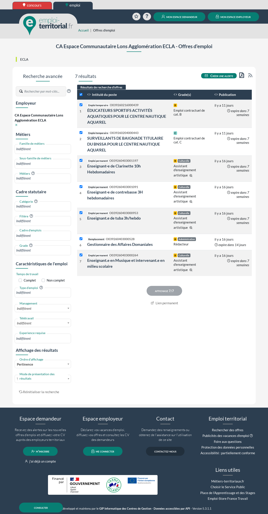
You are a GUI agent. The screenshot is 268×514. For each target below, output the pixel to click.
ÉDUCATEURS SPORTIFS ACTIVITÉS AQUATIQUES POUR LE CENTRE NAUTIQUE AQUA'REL (126, 116)
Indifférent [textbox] (24, 308)
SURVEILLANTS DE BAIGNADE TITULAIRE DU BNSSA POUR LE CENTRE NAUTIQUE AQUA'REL (125, 144)
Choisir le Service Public (228, 487)
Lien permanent (164, 303)
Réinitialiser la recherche (39, 392)
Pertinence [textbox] (25, 364)
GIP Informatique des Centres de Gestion (125, 508)
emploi (73, 5)
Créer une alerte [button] (219, 76)
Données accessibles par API (172, 508)
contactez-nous (165, 451)
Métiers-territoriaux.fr (227, 481)
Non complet (56, 280)
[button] (69, 91)
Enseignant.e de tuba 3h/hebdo (114, 218)
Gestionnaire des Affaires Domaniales (120, 244)
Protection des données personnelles (227, 447)
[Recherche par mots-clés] (45, 91)
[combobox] (43, 149)
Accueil (83, 30)
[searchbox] (43, 148)
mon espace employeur (233, 17)
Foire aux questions (228, 442)
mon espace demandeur (179, 17)
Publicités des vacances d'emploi (225, 436)
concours (32, 5)
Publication (225, 95)
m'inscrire (40, 451)
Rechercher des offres (227, 430)
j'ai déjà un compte (40, 461)
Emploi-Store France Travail (228, 498)
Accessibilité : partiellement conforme (228, 453)
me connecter (102, 451)
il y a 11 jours (224, 105)
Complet (30, 280)
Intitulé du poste (102, 95)
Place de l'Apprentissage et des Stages (227, 493)
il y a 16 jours (224, 161)
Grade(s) (182, 95)
